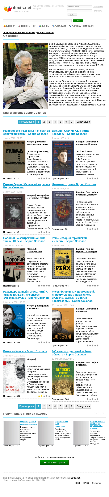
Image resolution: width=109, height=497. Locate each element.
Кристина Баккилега (28, 424)
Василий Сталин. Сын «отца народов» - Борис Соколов (70, 132)
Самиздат (60, 26)
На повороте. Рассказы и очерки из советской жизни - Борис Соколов (26, 132)
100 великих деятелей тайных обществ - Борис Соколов (72, 353)
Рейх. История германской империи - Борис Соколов (69, 240)
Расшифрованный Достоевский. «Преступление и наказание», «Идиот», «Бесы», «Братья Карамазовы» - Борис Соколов (73, 296)
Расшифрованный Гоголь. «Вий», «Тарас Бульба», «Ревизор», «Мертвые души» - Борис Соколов (26, 294)
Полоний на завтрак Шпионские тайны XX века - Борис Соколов (24, 240)
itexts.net (75, 478)
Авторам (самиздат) (83, 26)
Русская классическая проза (37, 143)
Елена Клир (60, 426)
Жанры (45, 26)
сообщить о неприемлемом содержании (54, 457)
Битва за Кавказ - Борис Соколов (25, 351)
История (92, 144)
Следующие (83, 121)
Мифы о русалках (28, 422)
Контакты (96, 483)
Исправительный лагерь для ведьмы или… (97, 424)
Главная (10, 26)
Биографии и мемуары (87, 143)
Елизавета (94, 428)
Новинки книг (28, 26)
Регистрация (98, 7)
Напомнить (97, 11)
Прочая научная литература (86, 250)
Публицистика (34, 251)
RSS (77, 483)
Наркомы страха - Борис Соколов (74, 184)
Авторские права (54, 462)
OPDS (86, 483)
